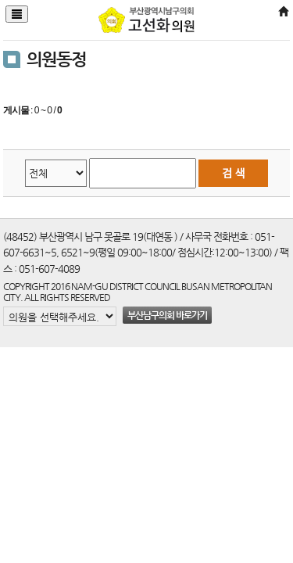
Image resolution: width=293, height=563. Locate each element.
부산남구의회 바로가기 (167, 315)
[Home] (283, 12)
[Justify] (16, 14)
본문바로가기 (0, 0)
